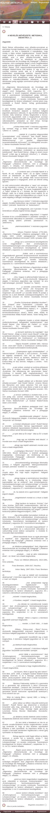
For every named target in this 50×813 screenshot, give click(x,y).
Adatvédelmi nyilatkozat (24, 811)
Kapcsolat (7, 811)
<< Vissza (6, 27)
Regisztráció (44, 2)
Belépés (34, 2)
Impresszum (41, 811)
